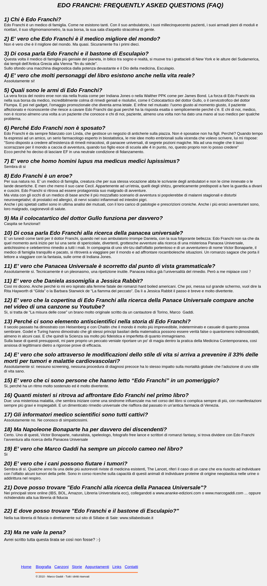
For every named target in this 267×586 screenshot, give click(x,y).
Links (117, 567)
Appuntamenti (97, 567)
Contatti (131, 567)
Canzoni (61, 567)
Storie (77, 567)
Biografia (43, 567)
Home (26, 567)
